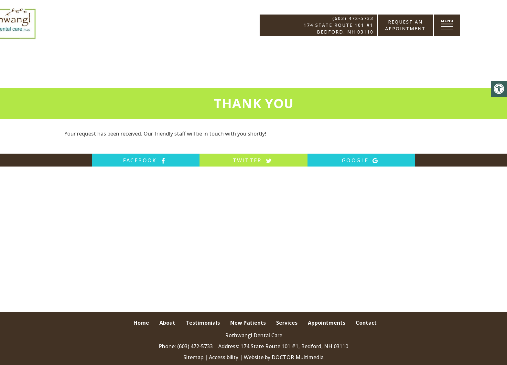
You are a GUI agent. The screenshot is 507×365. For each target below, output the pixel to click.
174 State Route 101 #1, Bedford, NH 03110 (294, 346)
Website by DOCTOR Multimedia (284, 357)
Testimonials (203, 322)
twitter (253, 160)
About (167, 322)
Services (286, 322)
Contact (366, 322)
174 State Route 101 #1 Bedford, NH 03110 (338, 28)
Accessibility (223, 357)
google (361, 160)
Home (141, 322)
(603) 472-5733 (352, 18)
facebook (146, 160)
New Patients (248, 322)
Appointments (326, 322)
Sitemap (193, 357)
